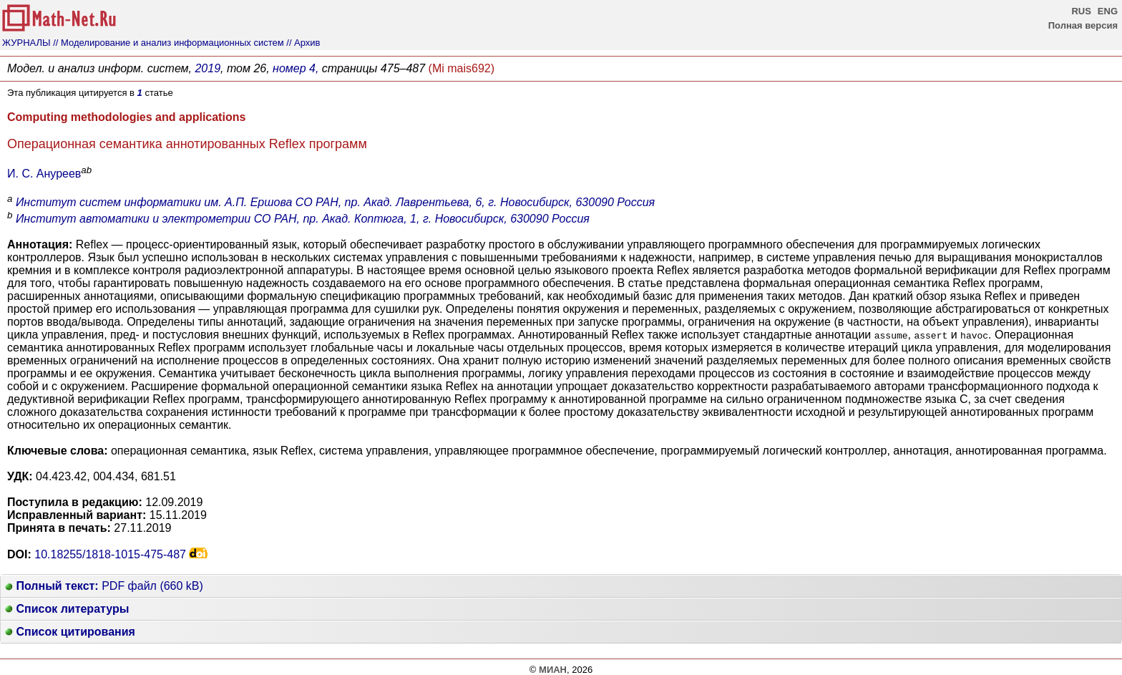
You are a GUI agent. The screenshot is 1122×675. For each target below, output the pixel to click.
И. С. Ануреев (44, 173)
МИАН (553, 669)
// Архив (303, 42)
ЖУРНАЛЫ (26, 42)
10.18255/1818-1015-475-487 (110, 554)
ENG (1108, 11)
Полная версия (1083, 25)
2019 (207, 68)
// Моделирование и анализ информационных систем (168, 42)
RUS (1081, 11)
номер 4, (295, 68)
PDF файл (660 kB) (104, 586)
